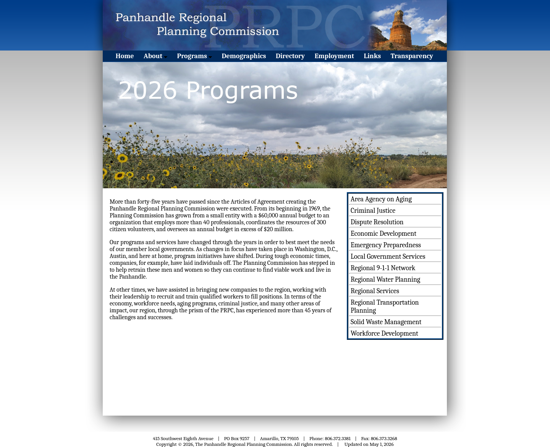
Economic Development (383, 234)
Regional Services (375, 291)
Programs (194, 56)
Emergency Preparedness (386, 245)
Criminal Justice (373, 211)
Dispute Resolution (377, 222)
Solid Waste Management (386, 322)
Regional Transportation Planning (385, 307)
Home (125, 56)
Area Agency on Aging (381, 199)
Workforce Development (384, 334)
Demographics (244, 56)
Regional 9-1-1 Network (383, 268)
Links (372, 56)
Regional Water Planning (385, 280)
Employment (334, 56)
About (155, 56)
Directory (290, 56)
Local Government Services (388, 257)
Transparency (412, 56)
